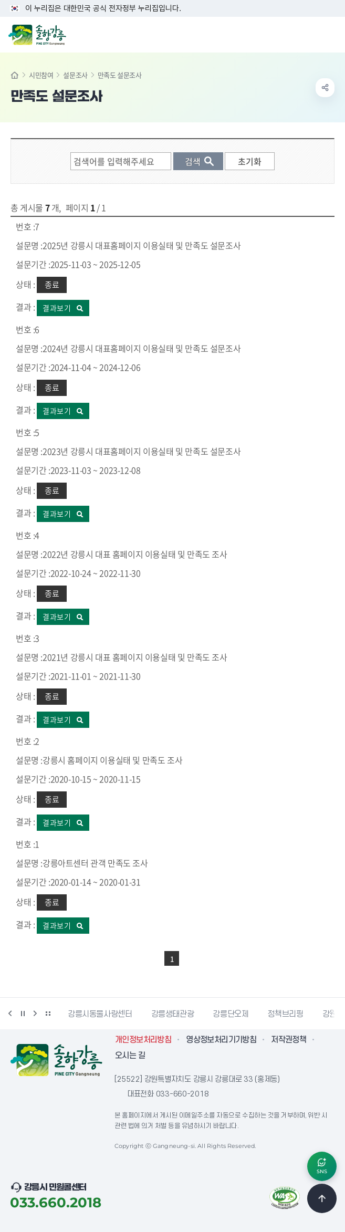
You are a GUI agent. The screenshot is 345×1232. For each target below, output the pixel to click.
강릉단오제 (230, 1014)
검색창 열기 (309, 33)
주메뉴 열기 (331, 33)
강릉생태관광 (172, 1014)
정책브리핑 (285, 1014)
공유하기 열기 (325, 87)
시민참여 (41, 75)
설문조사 (75, 75)
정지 (22, 1013)
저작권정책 (288, 1040)
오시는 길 (130, 1055)
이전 (10, 1013)
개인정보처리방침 (143, 1040)
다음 (35, 1013)
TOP (322, 1198)
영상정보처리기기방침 (221, 1040)
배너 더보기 (48, 1013)
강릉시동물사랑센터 (100, 1014)
